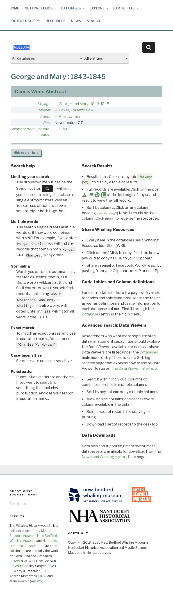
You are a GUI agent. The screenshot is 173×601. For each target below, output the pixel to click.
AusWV (36, 581)
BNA (42, 576)
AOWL (29, 561)
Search (93, 21)
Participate (126, 8)
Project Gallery (24, 21)
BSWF (15, 566)
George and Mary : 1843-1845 (84, 104)
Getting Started (40, 8)
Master (44, 110)
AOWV (15, 561)
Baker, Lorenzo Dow (76, 110)
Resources (55, 21)
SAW (51, 566)
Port (46, 123)
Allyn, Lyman (69, 116)
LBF (44, 571)
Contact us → (19, 504)
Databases (73, 8)
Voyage (44, 104)
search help (26, 152)
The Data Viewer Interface (134, 368)
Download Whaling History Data (109, 457)
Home (14, 8)
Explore (99, 8)
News (76, 21)
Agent (45, 116)
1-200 (63, 129)
